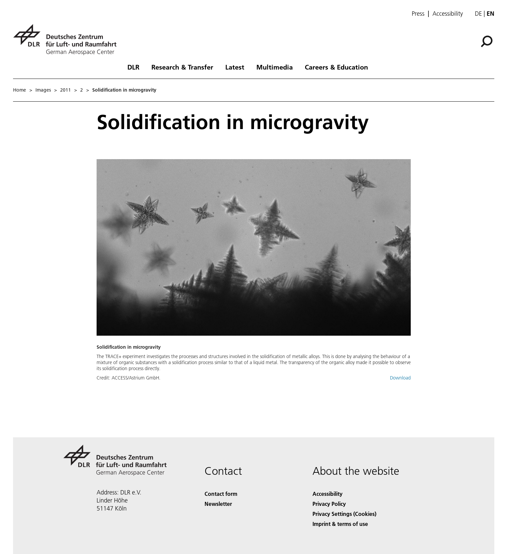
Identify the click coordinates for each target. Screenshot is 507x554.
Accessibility (447, 13)
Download (400, 378)
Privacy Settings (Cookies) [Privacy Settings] (344, 513)
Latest (234, 67)
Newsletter (218, 503)
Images (43, 90)
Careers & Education (336, 67)
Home (19, 90)
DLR (133, 67)
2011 (65, 90)
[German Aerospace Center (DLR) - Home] (67, 39)
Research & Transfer (182, 67)
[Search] (487, 41)
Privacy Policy (329, 503)
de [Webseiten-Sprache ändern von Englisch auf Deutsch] (478, 13)
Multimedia (274, 67)
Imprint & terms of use (340, 523)
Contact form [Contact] (221, 493)
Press (418, 13)
